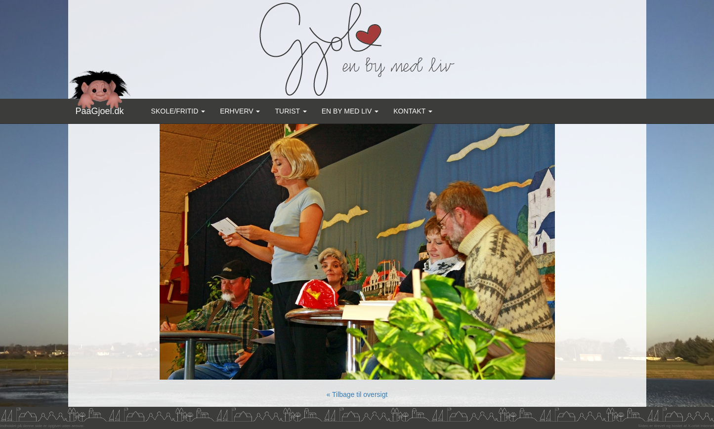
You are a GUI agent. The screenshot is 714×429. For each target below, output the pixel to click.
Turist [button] (290, 111)
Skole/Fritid (178, 111)
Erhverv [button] (240, 111)
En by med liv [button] (350, 111)
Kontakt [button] (412, 111)
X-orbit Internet (701, 426)
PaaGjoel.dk (100, 107)
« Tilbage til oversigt (357, 394)
